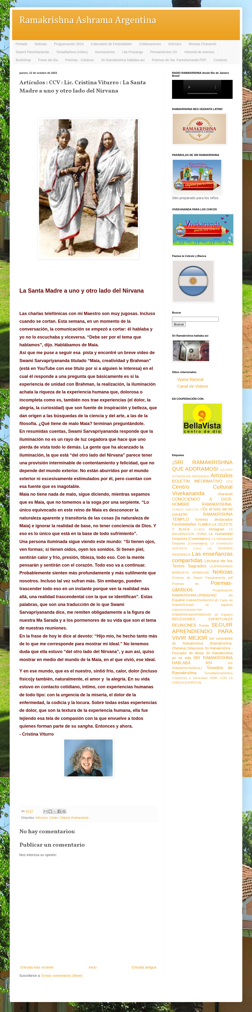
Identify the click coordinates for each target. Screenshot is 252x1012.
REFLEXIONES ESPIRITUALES (202, 619)
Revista (204, 625)
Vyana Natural (190, 379)
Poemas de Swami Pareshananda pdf (202, 577)
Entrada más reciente (37, 967)
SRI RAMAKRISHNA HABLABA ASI (202, 660)
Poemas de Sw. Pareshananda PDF (179, 60)
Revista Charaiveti (202, 44)
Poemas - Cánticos (79, 60)
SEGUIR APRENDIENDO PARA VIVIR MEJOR (202, 631)
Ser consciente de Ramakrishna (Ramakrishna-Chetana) (202, 643)
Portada (21, 44)
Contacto (220, 60)
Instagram (216, 529)
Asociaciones (105, 52)
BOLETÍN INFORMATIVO (197, 481)
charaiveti (225, 494)
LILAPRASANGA (221, 566)
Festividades (184, 524)
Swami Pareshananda (32, 52)
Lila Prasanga (132, 52)
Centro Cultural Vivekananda (68, 817)
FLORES (199, 529)
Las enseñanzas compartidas (202, 557)
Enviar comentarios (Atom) (62, 976)
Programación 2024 (69, 44)
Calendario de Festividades (111, 44)
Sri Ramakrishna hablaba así (123, 60)
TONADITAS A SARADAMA (189, 678)
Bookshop (23, 60)
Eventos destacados (214, 519)
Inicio (93, 967)
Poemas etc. (186, 584)
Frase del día (48, 60)
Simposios (196, 648)
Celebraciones (150, 44)
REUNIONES (184, 625)
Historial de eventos (199, 52)
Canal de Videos (192, 386)
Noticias (41, 44)
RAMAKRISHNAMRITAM (187, 609)
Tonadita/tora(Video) (218, 673)
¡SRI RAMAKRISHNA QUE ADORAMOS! (202, 465)
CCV (229, 481)
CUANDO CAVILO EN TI (187, 509)
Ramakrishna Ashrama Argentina (87, 20)
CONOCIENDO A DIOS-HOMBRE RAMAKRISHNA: (202, 502)
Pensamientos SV (163, 52)
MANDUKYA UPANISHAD (190, 572)
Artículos (174, 44)
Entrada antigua (144, 967)
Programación (223, 590)
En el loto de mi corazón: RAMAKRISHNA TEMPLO (202, 514)
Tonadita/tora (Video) (72, 52)
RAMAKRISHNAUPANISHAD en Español (202, 614)
